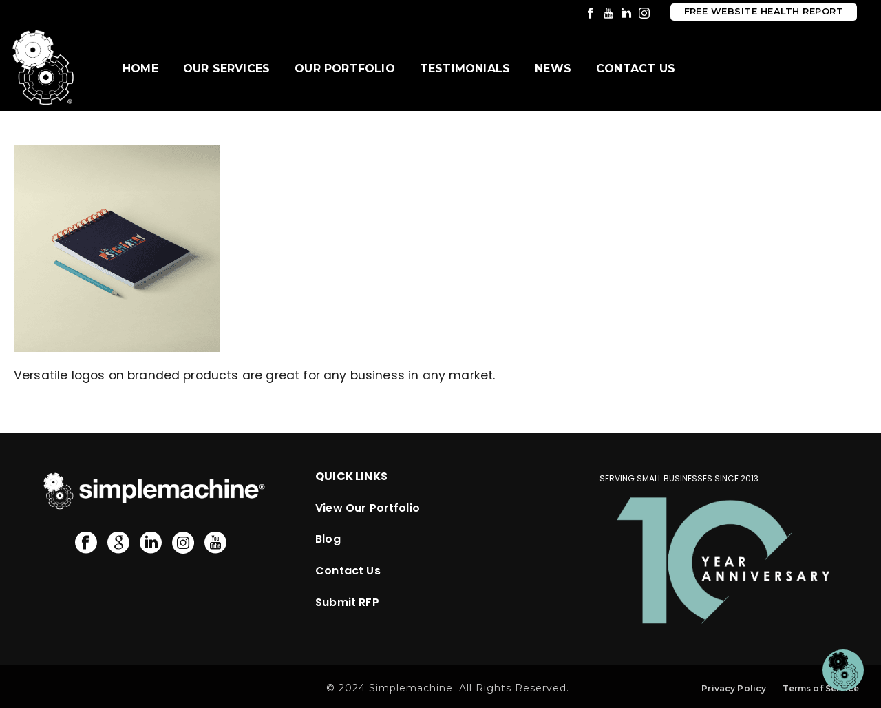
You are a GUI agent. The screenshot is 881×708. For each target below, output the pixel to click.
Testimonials (465, 68)
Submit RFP (347, 602)
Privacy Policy (733, 688)
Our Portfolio (345, 68)
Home (140, 68)
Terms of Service (821, 688)
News (553, 68)
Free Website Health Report (763, 11)
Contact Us (635, 68)
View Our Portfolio (367, 508)
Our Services (226, 68)
